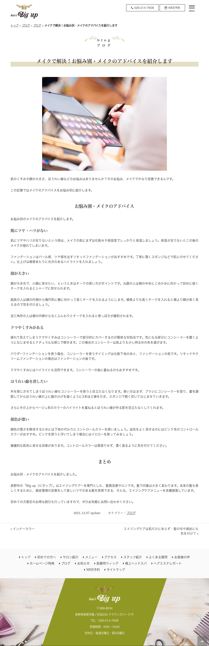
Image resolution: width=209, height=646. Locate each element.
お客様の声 (182, 557)
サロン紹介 (70, 557)
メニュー (91, 557)
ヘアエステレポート (168, 563)
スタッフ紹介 (132, 557)
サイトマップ (116, 569)
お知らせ (83, 563)
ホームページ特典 (42, 563)
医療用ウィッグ (107, 563)
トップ (15, 25)
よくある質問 (158, 557)
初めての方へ (46, 557)
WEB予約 (93, 569)
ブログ (26, 25)
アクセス (110, 557)
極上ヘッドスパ (136, 563)
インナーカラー (24, 528)
